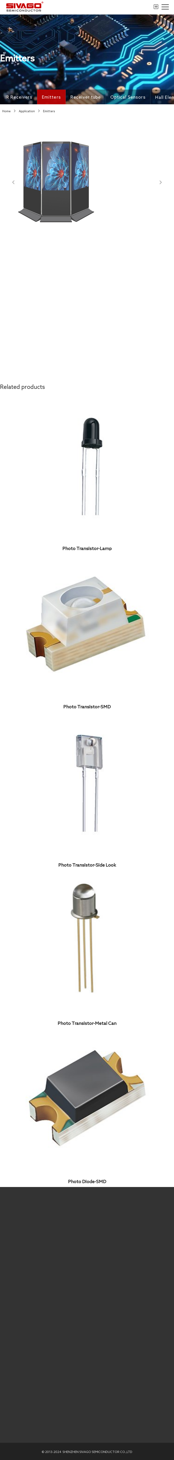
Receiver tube (85, 100)
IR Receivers (18, 97)
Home (6, 111)
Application (27, 111)
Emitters (51, 98)
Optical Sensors (128, 103)
